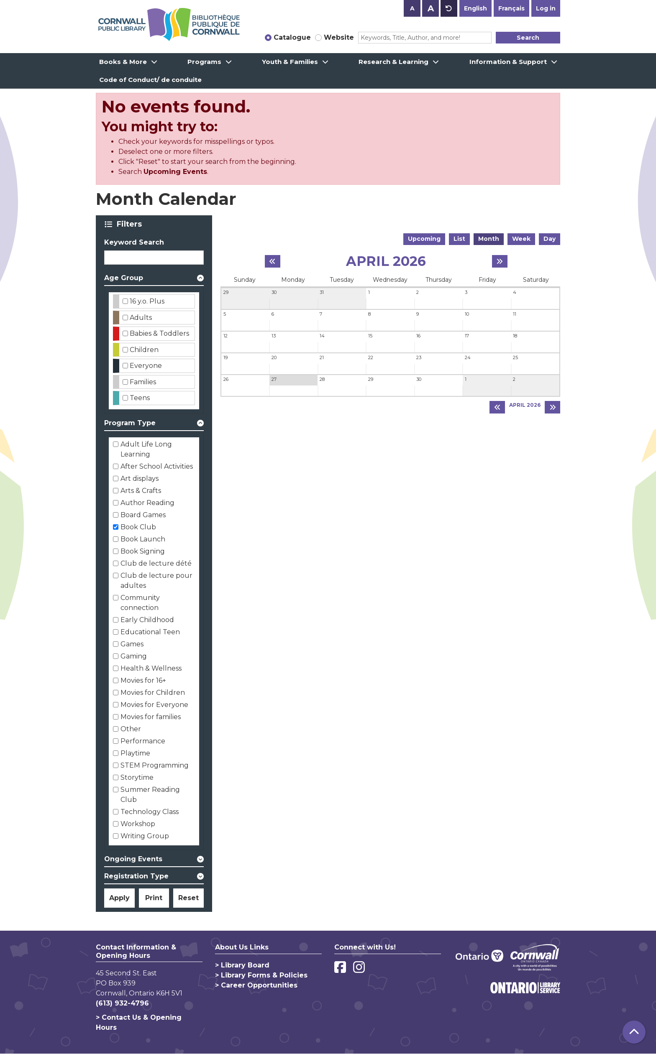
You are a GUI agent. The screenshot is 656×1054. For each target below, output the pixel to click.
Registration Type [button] (136, 876)
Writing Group (144, 836)
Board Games (143, 515)
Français (511, 8)
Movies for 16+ (143, 680)
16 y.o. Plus (147, 301)
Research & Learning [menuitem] (393, 62)
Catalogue (292, 37)
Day (549, 238)
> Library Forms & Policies (261, 975)
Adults (141, 318)
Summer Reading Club (150, 795)
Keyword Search (134, 242)
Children (144, 350)
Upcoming (424, 238)
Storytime (137, 777)
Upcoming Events (175, 172)
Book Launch (142, 539)
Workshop (137, 824)
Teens (140, 398)
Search (528, 37)
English (475, 8)
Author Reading (147, 503)
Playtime (135, 753)
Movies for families (150, 717)
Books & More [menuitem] (123, 62)
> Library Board (242, 965)
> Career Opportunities (256, 985)
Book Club (138, 527)
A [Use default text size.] (449, 8)
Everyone (146, 366)
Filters (131, 224)
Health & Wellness (151, 668)
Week (521, 238)
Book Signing (142, 551)
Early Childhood (147, 620)
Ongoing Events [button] (133, 859)
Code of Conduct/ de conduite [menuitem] (150, 80)
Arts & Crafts (140, 491)
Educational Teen (150, 632)
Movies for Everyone (154, 705)
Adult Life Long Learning (146, 449)
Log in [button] (546, 8)
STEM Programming (154, 765)
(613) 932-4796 (122, 1003)
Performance (142, 741)
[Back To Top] (634, 1032)
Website (339, 37)
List (459, 238)
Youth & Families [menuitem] (290, 62)
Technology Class (149, 812)
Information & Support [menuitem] (508, 62)
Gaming (133, 656)
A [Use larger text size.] (431, 8)
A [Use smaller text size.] (412, 8)
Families (143, 382)
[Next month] (499, 261)
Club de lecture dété (156, 563)
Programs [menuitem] (204, 62)
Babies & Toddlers (159, 333)
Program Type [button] (130, 423)
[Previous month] (272, 261)
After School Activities (156, 466)
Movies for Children (152, 693)
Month (488, 238)
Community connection (140, 603)
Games (132, 644)
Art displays (139, 478)
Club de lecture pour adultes (156, 581)
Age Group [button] (123, 278)
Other (130, 729)
